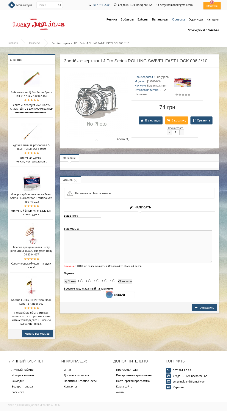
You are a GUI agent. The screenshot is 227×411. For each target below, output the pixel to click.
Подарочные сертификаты (134, 375)
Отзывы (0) (70, 179)
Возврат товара (22, 386)
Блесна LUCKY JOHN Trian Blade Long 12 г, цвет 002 (31, 301)
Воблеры (127, 19)
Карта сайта (124, 386)
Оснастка (179, 19)
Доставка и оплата (76, 375)
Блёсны (142, 19)
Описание (69, 158)
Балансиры (160, 19)
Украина (179, 387)
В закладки (153, 120)
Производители (127, 370)
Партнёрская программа (133, 381)
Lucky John (162, 77)
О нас (67, 370)
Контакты (70, 386)
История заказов (23, 375)
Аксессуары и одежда (203, 29)
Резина (111, 19)
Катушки (213, 19)
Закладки (18, 381)
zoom (122, 139)
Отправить (204, 308)
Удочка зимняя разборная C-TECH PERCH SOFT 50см (31, 147)
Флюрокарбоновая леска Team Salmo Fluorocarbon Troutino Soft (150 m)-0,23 (31, 197)
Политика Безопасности (80, 381)
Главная (13, 43)
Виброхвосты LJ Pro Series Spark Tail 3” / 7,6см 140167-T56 (31, 94)
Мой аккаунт (24, 5)
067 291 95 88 (101, 5)
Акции (120, 392)
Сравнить (203, 120)
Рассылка (18, 392)
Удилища (196, 19)
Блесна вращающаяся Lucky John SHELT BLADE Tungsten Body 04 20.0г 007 (31, 250)
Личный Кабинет (23, 370)
